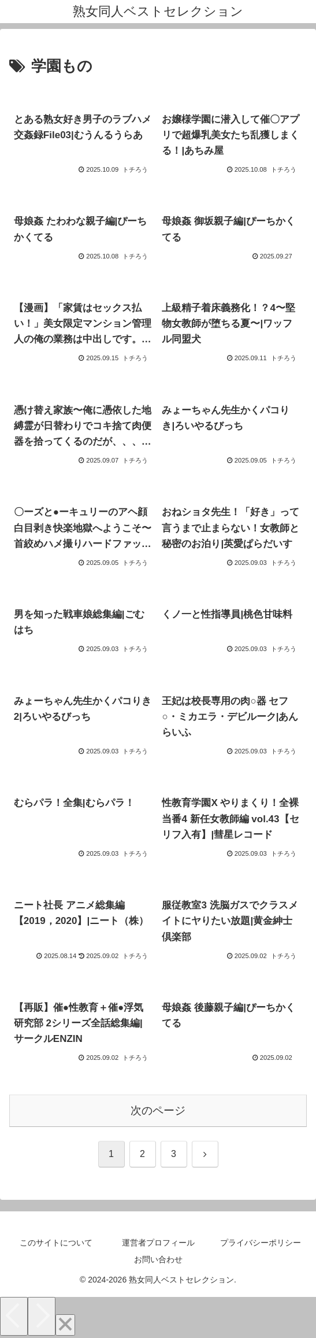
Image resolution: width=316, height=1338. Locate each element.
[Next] (41, 1316)
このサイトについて (56, 1242)
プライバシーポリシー (260, 1242)
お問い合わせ (158, 1259)
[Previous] (14, 1316)
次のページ (158, 1110)
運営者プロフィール (158, 1242)
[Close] (65, 1325)
